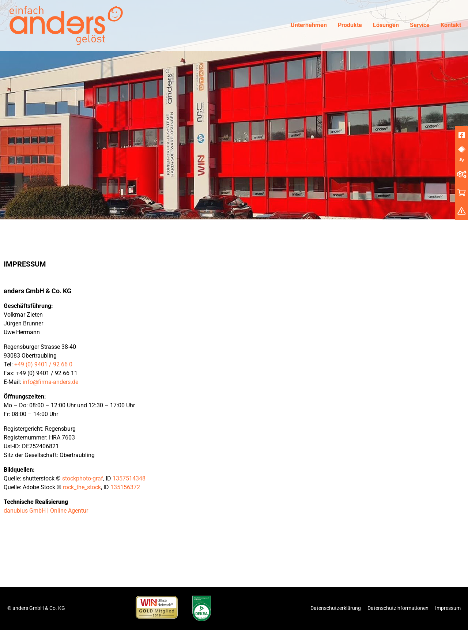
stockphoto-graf (82, 478)
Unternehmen (309, 25)
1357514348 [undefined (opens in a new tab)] (129, 478)
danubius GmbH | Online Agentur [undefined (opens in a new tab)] (46, 510)
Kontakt (451, 25)
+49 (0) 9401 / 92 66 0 (43, 364)
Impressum (448, 608)
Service (420, 25)
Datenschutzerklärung (335, 608)
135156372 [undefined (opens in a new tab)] (125, 487)
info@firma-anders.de (50, 381)
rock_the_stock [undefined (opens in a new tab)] (82, 487)
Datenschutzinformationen (398, 608)
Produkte (350, 25)
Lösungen (386, 25)
